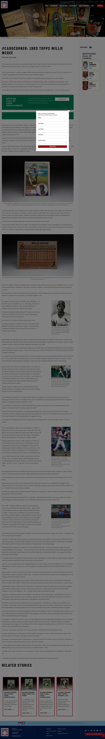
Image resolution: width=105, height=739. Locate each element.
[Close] (69, 111)
